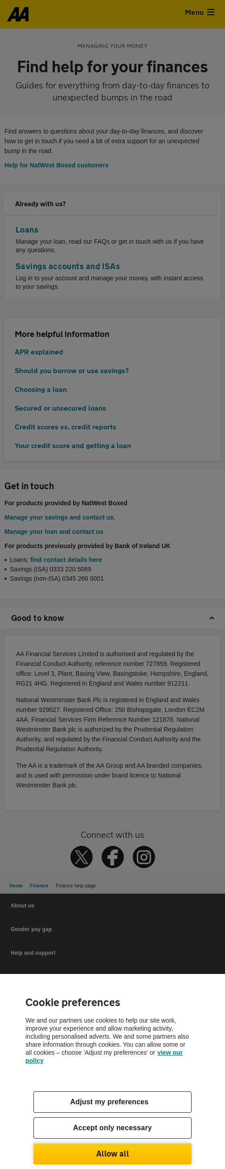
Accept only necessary (112, 1128)
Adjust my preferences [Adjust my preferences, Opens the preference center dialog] (109, 1102)
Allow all (112, 1153)
